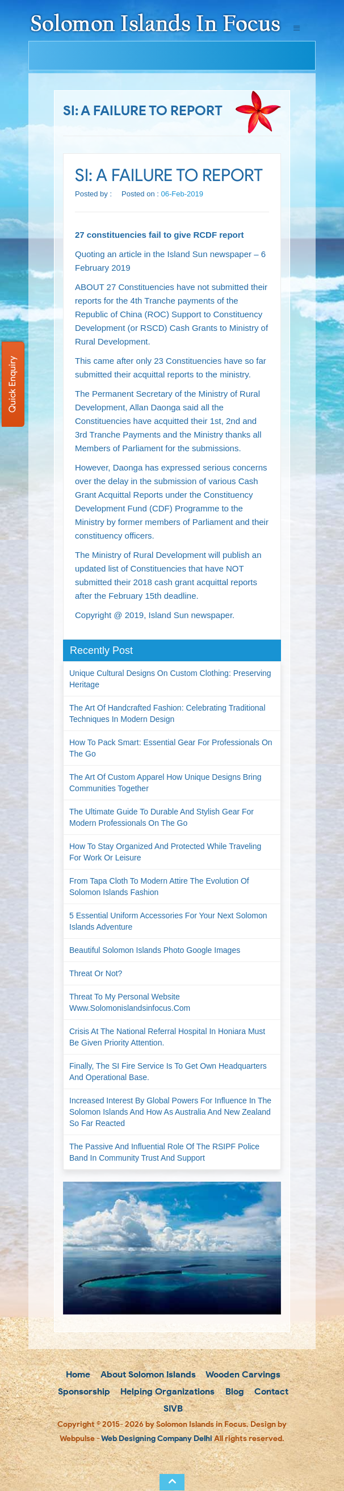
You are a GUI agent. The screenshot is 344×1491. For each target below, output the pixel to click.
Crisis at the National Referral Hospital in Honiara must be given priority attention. (167, 1037)
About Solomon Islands (147, 1374)
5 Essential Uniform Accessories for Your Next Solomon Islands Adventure (168, 921)
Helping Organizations (166, 1391)
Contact (270, 1391)
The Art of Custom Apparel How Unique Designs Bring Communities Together (165, 782)
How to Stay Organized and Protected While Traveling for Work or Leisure (165, 852)
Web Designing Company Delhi (156, 1438)
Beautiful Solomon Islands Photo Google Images (154, 950)
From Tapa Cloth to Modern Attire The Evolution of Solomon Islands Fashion (159, 886)
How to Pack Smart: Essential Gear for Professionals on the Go (170, 748)
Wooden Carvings (242, 1374)
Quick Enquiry (12, 384)
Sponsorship (83, 1391)
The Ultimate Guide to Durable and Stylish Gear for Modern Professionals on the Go (161, 817)
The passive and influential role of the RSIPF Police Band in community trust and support (164, 1152)
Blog (233, 1391)
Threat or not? (95, 973)
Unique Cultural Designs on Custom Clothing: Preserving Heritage (170, 679)
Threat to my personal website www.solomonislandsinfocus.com (129, 1002)
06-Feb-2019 (182, 194)
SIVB (172, 1408)
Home (77, 1374)
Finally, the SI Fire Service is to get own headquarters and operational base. (168, 1071)
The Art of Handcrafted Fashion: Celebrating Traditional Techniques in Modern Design (167, 713)
